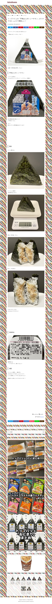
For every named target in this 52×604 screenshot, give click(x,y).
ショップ (14, 15)
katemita (42, 416)
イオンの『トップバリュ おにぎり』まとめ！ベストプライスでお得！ (23, 592)
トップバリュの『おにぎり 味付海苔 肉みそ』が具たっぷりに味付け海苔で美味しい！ (28, 583)
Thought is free (31, 601)
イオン (19, 15)
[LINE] (36, 27)
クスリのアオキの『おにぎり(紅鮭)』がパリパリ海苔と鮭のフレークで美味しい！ (18, 583)
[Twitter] (10, 27)
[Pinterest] (20, 27)
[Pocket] (31, 27)
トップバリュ (24, 15)
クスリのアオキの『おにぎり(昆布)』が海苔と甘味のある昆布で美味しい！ (12, 583)
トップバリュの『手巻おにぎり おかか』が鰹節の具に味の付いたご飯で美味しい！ (34, 583)
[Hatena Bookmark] (26, 27)
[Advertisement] (26, 8)
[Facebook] (15, 27)
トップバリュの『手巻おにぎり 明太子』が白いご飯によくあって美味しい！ (28, 592)
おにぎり (41, 414)
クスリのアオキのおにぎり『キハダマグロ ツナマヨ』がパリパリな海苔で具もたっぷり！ (23, 583)
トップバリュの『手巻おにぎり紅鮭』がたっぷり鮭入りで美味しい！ (39, 582)
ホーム (10, 15)
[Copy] (41, 27)
